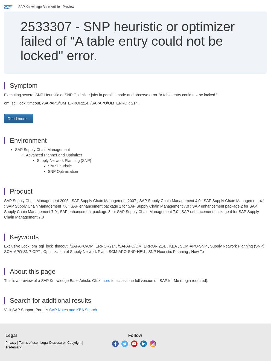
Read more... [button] (19, 119)
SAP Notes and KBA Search (73, 310)
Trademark (13, 347)
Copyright (74, 343)
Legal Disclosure (52, 343)
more (105, 280)
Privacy (10, 343)
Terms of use (28, 343)
